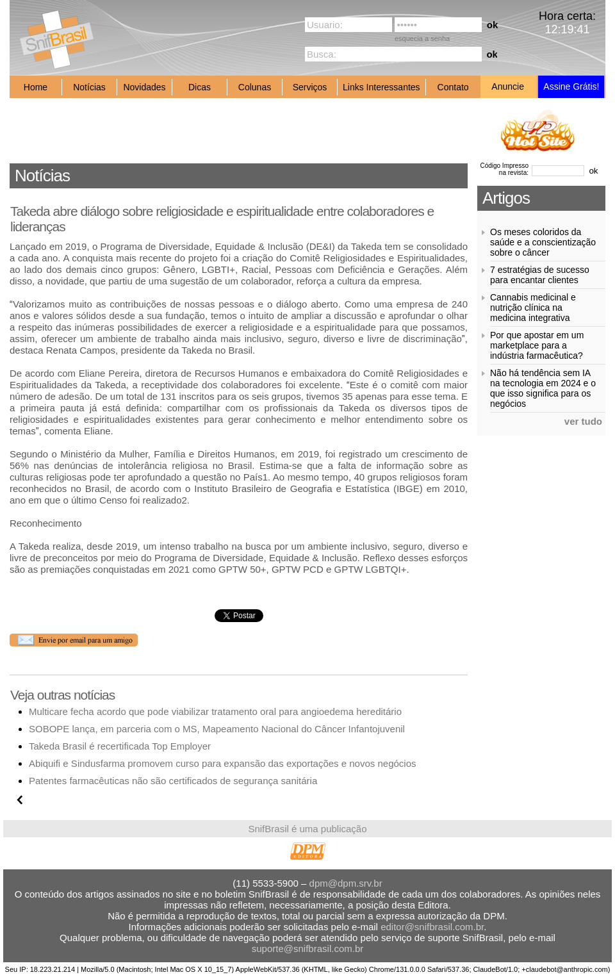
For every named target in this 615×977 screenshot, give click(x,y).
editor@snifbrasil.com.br (432, 926)
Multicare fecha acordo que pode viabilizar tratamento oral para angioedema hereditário (215, 711)
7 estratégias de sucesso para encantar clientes (539, 275)
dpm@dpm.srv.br (345, 883)
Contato (453, 87)
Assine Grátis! (571, 86)
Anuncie (507, 86)
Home (35, 87)
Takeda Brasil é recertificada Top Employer (120, 746)
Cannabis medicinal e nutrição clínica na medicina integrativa (533, 307)
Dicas (199, 87)
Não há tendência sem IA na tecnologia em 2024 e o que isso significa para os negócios (543, 388)
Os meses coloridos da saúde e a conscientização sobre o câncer (543, 242)
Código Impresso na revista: (504, 169)
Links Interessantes (381, 87)
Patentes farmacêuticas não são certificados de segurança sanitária (173, 780)
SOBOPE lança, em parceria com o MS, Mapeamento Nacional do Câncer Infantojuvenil (217, 728)
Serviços (310, 87)
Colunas (254, 87)
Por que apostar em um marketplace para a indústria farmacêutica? (537, 345)
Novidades (144, 87)
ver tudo (583, 421)
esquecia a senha (422, 38)
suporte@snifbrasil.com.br (307, 948)
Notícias (89, 87)
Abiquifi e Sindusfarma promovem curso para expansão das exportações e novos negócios (222, 763)
